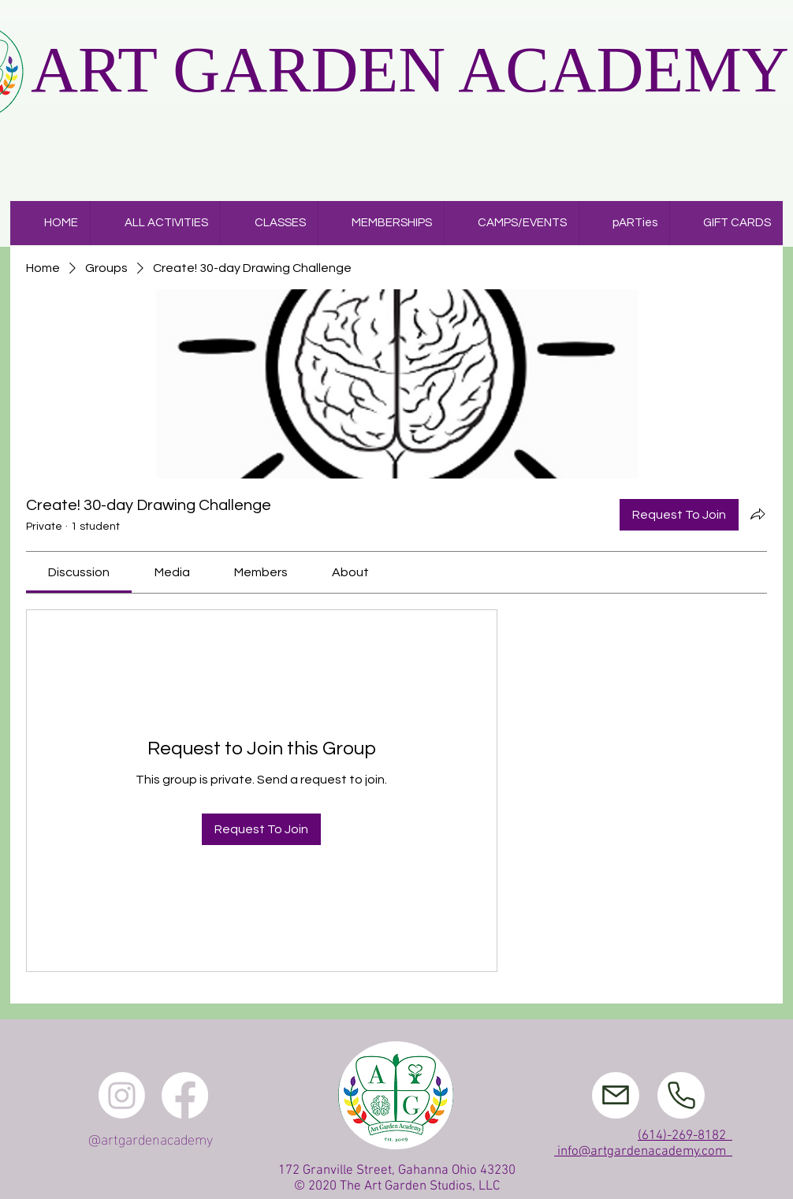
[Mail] (615, 1095)
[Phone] (681, 1095)
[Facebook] (185, 1095)
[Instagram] (122, 1095)
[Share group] (757, 514)
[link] (79, 572)
